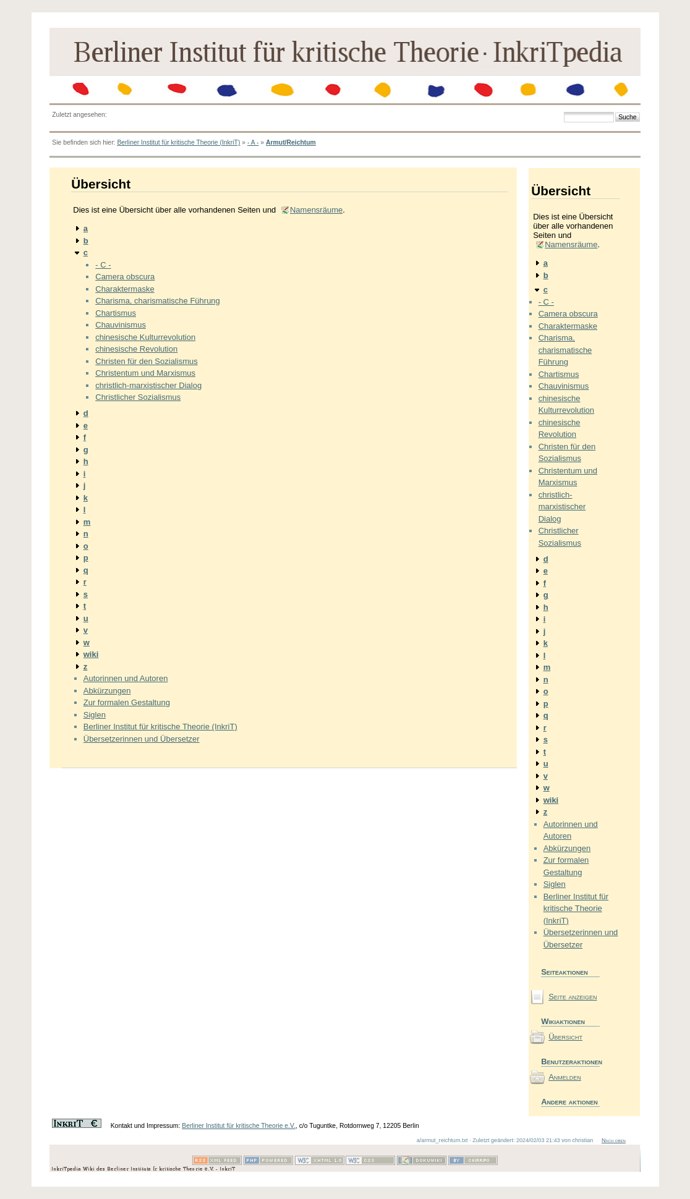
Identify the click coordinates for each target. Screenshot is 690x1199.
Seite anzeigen (572, 996)
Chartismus (115, 313)
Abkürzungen (107, 690)
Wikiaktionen (563, 1021)
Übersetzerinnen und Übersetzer (141, 739)
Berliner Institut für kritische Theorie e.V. (239, 1125)
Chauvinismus (120, 324)
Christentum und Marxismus (145, 373)
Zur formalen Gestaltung (126, 702)
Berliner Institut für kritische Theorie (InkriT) (178, 142)
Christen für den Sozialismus (146, 361)
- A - (252, 142)
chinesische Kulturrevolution (145, 337)
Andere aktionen (569, 1101)
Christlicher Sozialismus (138, 397)
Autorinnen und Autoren (125, 678)
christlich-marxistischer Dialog (148, 385)
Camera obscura (125, 276)
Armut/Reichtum (291, 142)
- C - (103, 264)
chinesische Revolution (136, 349)
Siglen (94, 714)
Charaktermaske (124, 289)
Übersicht (565, 1036)
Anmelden (564, 1077)
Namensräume (316, 209)
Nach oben (614, 1140)
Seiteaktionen (564, 972)
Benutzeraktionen (570, 1061)
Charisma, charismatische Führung (157, 300)
